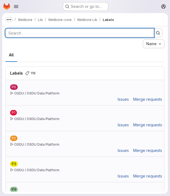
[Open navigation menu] (16, 6)
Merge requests (147, 99)
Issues (123, 99)
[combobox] (154, 43)
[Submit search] (158, 33)
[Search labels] (79, 33)
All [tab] (11, 55)
